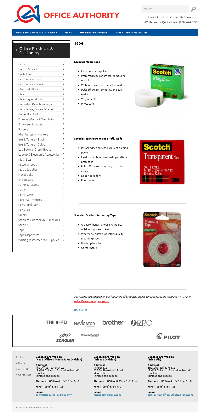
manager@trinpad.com (107, 396)
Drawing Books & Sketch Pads (37, 120)
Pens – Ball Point (29, 206)
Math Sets (24, 161)
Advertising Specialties (165, 33)
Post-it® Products (30, 201)
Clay (21, 95)
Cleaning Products (30, 100)
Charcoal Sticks (28, 90)
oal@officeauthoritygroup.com (91, 303)
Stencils (23, 226)
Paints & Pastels (28, 186)
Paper (22, 191)
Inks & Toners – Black (31, 141)
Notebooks (25, 176)
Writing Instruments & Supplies (38, 241)
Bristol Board (26, 75)
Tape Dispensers (28, 236)
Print (84, 33)
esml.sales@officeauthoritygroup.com (170, 396)
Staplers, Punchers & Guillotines (39, 221)
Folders (23, 131)
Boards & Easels (28, 70)
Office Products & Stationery (43, 33)
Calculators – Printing (32, 85)
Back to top (81, 311)
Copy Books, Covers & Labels (36, 110)
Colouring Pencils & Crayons (36, 105)
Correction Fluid (29, 115)
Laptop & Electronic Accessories (39, 156)
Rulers (22, 216)
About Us (162, 17)
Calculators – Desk (30, 80)
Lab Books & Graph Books (34, 151)
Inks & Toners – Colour (32, 146)
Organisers (25, 181)
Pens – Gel (24, 211)
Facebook (191, 17)
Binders (23, 65)
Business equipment (117, 33)
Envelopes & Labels (30, 126)
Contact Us (176, 17)
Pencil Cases (26, 196)
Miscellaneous (27, 166)
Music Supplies (27, 171)
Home (150, 17)
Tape (21, 231)
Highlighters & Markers (33, 136)
